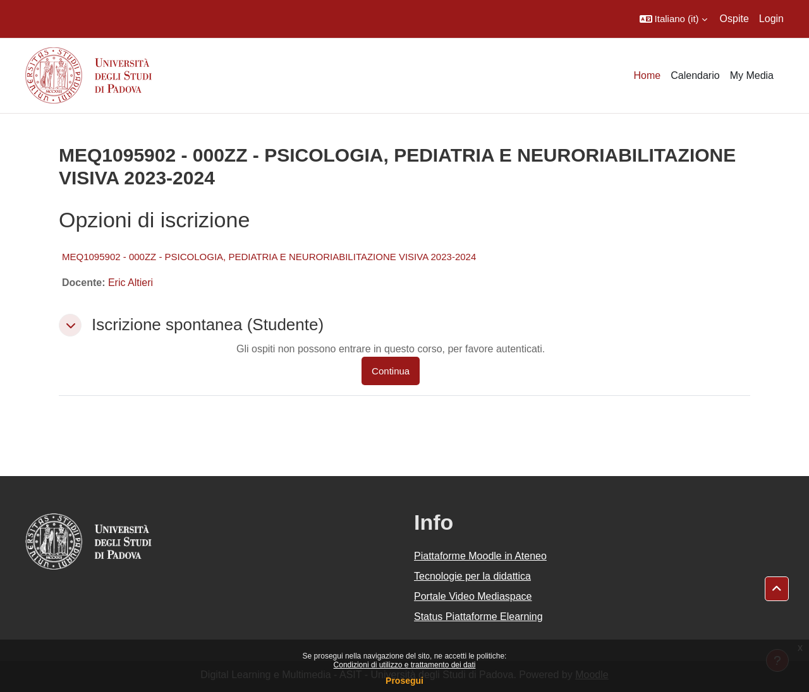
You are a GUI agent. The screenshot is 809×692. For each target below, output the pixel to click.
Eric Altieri (130, 282)
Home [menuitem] (647, 75)
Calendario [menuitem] (695, 75)
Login (771, 18)
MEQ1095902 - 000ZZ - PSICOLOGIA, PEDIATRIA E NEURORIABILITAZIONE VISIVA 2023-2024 (269, 256)
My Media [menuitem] (752, 75)
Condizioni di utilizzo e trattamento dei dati (405, 664)
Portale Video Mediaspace (473, 596)
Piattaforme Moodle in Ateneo (480, 556)
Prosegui (404, 681)
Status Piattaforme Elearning (478, 616)
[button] (673, 19)
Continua (391, 371)
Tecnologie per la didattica (472, 576)
